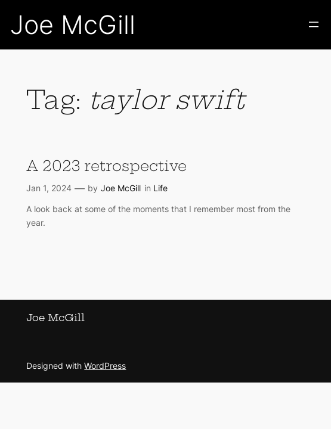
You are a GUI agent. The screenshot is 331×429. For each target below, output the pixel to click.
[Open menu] (314, 24)
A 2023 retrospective (106, 166)
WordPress (105, 365)
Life (160, 188)
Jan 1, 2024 (49, 188)
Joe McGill (72, 24)
